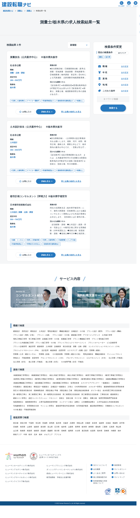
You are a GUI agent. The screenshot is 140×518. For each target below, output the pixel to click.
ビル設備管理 (112, 343)
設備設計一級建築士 (58, 387)
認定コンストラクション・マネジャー (43, 398)
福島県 (36, 427)
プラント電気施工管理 (100, 339)
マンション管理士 (47, 406)
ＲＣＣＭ (78, 398)
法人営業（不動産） (116, 358)
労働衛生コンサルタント (114, 406)
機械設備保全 (100, 354)
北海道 (108, 423)
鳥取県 (29, 431)
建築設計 (16, 331)
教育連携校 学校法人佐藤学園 (58, 477)
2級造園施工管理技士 (61, 383)
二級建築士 (116, 383)
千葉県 (31, 423)
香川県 (56, 431)
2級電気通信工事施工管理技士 (92, 379)
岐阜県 (84, 427)
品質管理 (62, 350)
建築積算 (40, 346)
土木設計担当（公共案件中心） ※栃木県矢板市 (36, 127)
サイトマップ (119, 477)
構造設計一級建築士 (41, 387)
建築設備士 (28, 387)
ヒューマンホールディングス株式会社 (20, 466)
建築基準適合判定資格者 (65, 406)
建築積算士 (114, 394)
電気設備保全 (88, 354)
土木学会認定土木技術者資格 (108, 402)
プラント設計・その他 (60, 335)
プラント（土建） (44, 335)
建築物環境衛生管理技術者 (114, 387)
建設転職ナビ (8, 11)
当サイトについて (100, 465)
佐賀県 (92, 431)
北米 (35, 434)
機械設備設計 (64, 331)
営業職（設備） (45, 354)
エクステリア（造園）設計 (77, 350)
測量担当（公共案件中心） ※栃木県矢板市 (33, 57)
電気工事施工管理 (20, 339)
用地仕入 (16, 358)
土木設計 (42, 331)
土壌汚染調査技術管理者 (48, 402)
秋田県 (22, 427)
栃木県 (108, 57)
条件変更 (124, 66)
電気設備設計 (52, 331)
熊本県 (99, 431)
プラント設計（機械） (113, 331)
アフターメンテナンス (91, 335)
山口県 (15, 431)
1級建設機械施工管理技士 (115, 379)
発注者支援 (67, 346)
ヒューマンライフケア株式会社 (17, 481)
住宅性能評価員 (82, 406)
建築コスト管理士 (20, 398)
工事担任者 (104, 394)
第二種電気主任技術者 (71, 394)
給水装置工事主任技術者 (112, 390)
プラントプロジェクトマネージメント (71, 343)
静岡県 (91, 427)
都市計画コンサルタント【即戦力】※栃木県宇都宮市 (38, 196)
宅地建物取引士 (19, 406)
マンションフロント (114, 354)
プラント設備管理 (20, 346)
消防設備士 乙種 (66, 390)
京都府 (87, 423)
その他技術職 (57, 354)
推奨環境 (117, 465)
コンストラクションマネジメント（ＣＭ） (104, 346)
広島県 (111, 427)
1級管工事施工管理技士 (94, 375)
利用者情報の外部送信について (100, 482)
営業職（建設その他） (72, 354)
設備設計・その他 (78, 331)
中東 (25, 434)
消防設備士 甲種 (52, 390)
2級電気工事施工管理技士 (44, 379)
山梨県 (70, 427)
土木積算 (49, 346)
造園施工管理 (66, 339)
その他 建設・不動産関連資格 (24, 410)
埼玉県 (38, 423)
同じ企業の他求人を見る (71, 112)
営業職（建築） (95, 350)
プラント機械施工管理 (81, 339)
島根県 (22, 431)
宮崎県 (106, 431)
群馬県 (51, 423)
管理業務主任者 (33, 406)
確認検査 (53, 350)
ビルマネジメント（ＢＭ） (97, 358)
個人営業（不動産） (36, 362)
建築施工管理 (76, 335)
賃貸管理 (35, 358)
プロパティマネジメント (75, 358)
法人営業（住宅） (20, 362)
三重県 (104, 427)
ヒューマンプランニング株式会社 (59, 466)
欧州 (30, 434)
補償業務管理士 (31, 402)
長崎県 (63, 431)
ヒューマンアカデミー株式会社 (17, 469)
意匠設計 (25, 331)
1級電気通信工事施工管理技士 (67, 379)
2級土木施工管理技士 (75, 375)
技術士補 (69, 398)
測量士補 (93, 398)
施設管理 (32, 346)
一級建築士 (105, 383)
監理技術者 (75, 383)
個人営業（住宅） (52, 362)
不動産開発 (26, 358)
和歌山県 (80, 423)
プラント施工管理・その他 (45, 343)
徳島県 (36, 431)
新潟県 (43, 427)
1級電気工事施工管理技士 (23, 379)
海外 (119, 431)
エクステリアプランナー (90, 383)
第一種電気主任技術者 (52, 394)
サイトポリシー (120, 469)
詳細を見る (45, 112)
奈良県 (94, 423)
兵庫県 (72, 423)
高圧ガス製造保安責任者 (22, 390)
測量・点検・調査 (80, 346)
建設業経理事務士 (97, 406)
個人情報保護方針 (100, 477)
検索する (113, 108)
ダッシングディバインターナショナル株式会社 (64, 469)
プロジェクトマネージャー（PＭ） (26, 350)
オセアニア (48, 434)
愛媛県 (50, 431)
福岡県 (70, 431)
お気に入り (26, 112)
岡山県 (118, 427)
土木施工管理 (107, 335)
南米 (40, 434)
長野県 (77, 427)
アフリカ (57, 434)
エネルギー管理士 (95, 387)
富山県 (50, 427)
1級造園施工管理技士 (43, 383)
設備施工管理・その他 (50, 339)
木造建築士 (17, 387)
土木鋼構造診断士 (88, 402)
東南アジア (17, 434)
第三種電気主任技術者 (89, 394)
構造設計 (33, 331)
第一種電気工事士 (20, 394)
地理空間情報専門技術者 (108, 398)
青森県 (115, 423)
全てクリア (122, 53)
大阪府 (65, 423)
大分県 (77, 431)
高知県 (43, 431)
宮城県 (15, 427)
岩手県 (121, 423)
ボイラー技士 (96, 390)
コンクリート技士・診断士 (69, 402)
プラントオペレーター (96, 343)
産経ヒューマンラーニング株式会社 (60, 473)
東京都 (15, 423)
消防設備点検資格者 (81, 390)
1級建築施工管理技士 (21, 375)
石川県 (56, 427)
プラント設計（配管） (95, 331)
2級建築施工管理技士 (39, 375)
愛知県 (98, 427)
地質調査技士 (18, 402)
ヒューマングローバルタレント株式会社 (20, 477)
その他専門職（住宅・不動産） (73, 362)
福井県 (63, 427)
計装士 (70, 387)
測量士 (101, 57)
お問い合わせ (119, 473)
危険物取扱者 (39, 390)
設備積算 (57, 346)
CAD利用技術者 (81, 387)
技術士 (61, 398)
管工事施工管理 (34, 339)
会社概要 (96, 469)
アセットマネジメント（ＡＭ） (52, 358)
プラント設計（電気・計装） (24, 335)
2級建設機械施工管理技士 (23, 383)
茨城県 (44, 423)
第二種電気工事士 (35, 394)
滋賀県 (101, 423)
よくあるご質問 (99, 473)
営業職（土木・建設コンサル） (25, 354)
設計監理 (45, 350)
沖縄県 (113, 431)
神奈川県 (23, 423)
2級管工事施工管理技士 (114, 375)
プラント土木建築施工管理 (23, 343)
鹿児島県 (85, 431)
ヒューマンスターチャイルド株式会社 (20, 473)
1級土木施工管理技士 (57, 375)
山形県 (29, 427)
